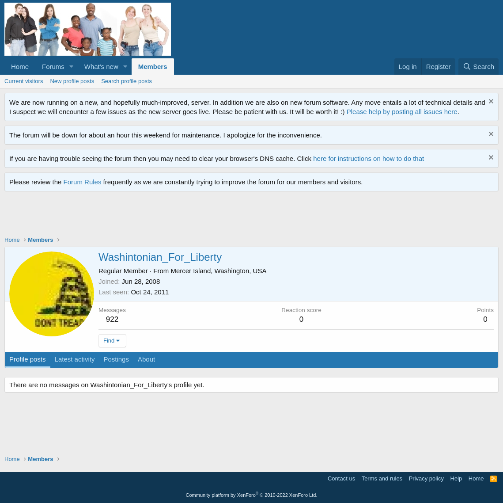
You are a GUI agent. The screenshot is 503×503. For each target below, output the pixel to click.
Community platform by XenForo (252, 495)
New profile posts (72, 81)
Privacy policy (426, 478)
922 (112, 319)
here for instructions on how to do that (368, 158)
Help (456, 478)
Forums (53, 66)
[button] (71, 66)
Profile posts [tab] (27, 359)
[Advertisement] (165, 216)
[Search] (478, 66)
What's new (101, 66)
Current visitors (23, 81)
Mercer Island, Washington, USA (218, 270)
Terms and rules (382, 478)
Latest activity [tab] (75, 359)
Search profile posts (126, 81)
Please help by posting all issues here (402, 111)
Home (20, 66)
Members (152, 66)
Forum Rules (83, 182)
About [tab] (146, 359)
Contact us (341, 478)
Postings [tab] (116, 359)
